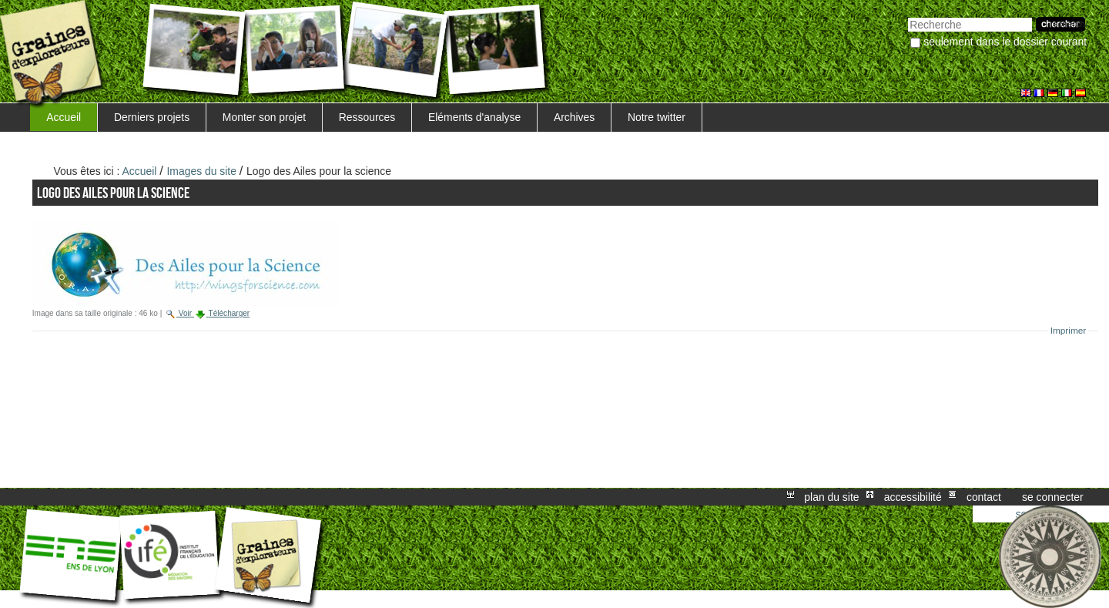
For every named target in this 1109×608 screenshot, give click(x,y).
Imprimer (1068, 330)
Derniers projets (151, 117)
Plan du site (831, 497)
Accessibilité (913, 497)
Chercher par (907, 15)
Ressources (367, 117)
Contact (984, 497)
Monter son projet (264, 117)
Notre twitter (656, 117)
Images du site (201, 171)
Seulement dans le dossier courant (1005, 41)
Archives (574, 117)
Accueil (63, 117)
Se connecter (1053, 497)
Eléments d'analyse (474, 117)
